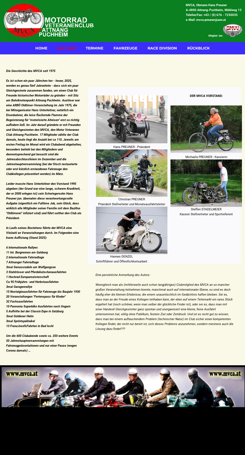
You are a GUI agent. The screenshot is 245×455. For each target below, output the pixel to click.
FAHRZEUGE (125, 48)
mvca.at (236, 377)
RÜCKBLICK (198, 48)
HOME (41, 48)
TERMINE (94, 48)
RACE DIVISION (162, 48)
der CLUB (67, 48)
